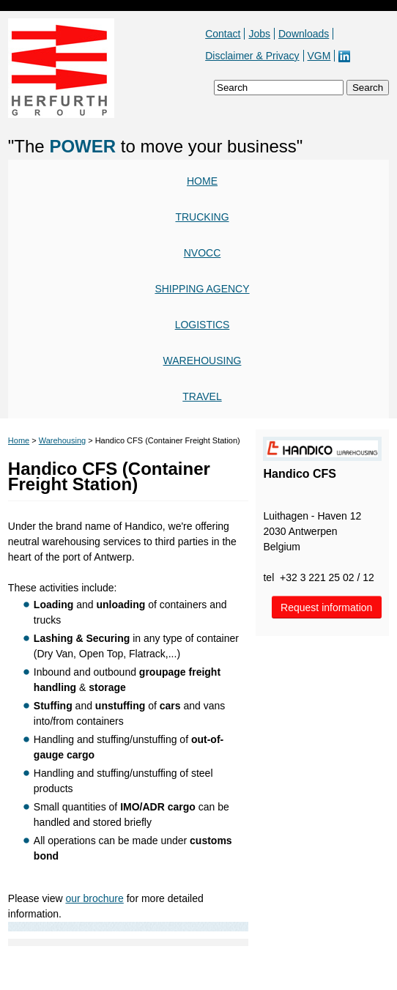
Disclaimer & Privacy (252, 56)
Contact (222, 34)
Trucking (202, 217)
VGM (319, 56)
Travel (201, 396)
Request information (326, 607)
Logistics (202, 324)
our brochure (94, 898)
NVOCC (202, 253)
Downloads (303, 34)
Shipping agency (202, 289)
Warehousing (202, 360)
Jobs (259, 34)
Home (202, 181)
